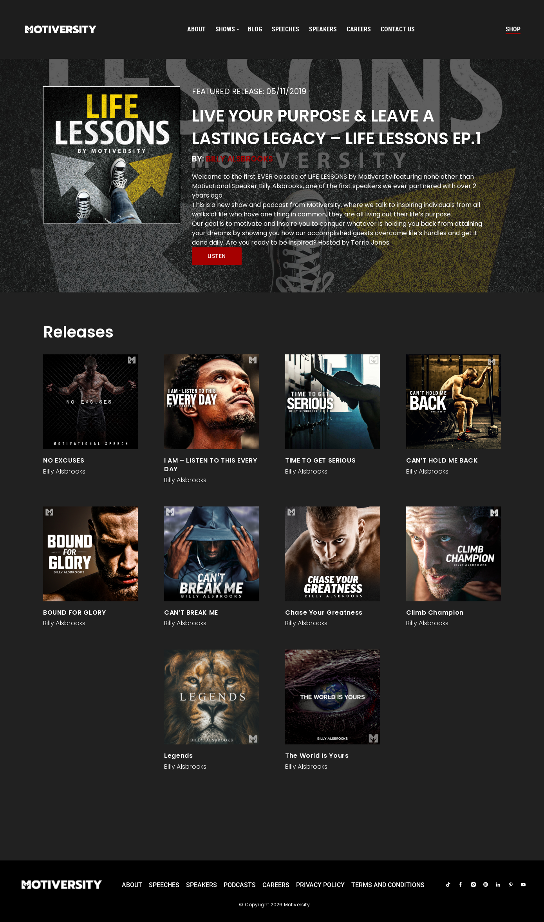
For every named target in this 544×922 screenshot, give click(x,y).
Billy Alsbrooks (239, 158)
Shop (513, 29)
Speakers (201, 885)
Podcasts (240, 885)
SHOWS (225, 29)
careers (359, 29)
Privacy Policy (320, 885)
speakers (323, 29)
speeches (285, 29)
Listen (217, 256)
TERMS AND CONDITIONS (388, 885)
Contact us (398, 29)
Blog (255, 29)
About (196, 29)
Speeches (164, 885)
